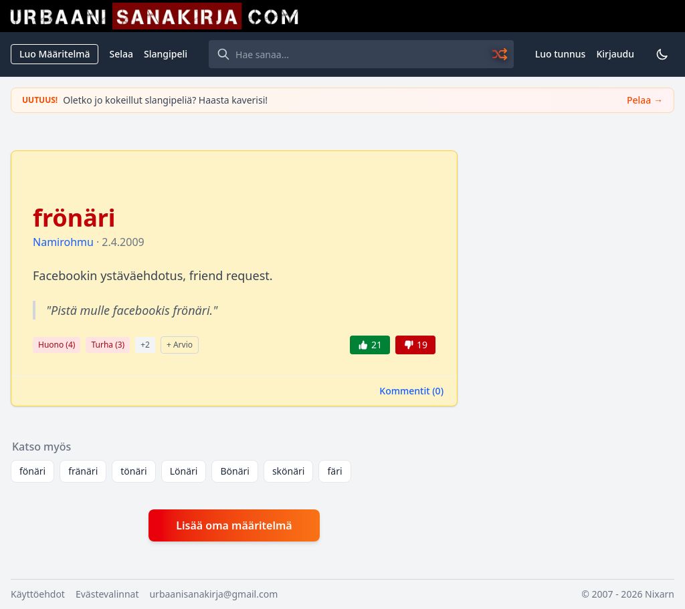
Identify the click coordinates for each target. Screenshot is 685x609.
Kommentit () (411, 390)
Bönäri (234, 471)
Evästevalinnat (107, 594)
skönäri (288, 471)
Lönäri (184, 471)
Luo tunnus (560, 53)
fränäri (83, 471)
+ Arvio (180, 344)
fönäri (32, 471)
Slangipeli (165, 53)
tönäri (133, 471)
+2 (145, 344)
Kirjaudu (615, 53)
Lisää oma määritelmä (234, 525)
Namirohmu (63, 242)
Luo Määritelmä (54, 53)
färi (334, 471)
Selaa (121, 53)
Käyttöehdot (38, 594)
